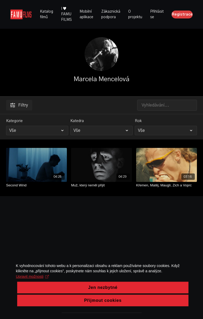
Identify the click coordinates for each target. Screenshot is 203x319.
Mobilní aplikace (86, 14)
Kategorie (14, 121)
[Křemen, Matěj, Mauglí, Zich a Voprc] (166, 185)
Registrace (182, 14)
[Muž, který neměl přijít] (101, 185)
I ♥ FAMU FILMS (66, 14)
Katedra (77, 121)
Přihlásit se (157, 14)
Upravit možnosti (32, 290)
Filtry (19, 105)
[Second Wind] (36, 185)
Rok (138, 121)
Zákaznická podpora (110, 14)
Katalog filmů (46, 14)
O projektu (135, 14)
